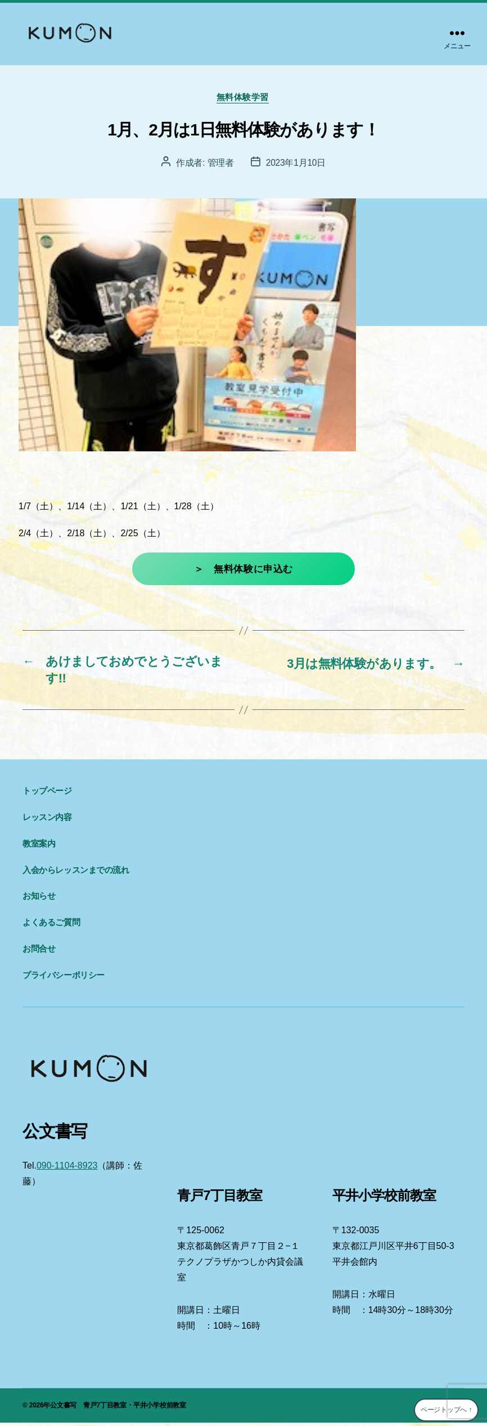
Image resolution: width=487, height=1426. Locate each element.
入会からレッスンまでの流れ (75, 873)
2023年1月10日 (295, 164)
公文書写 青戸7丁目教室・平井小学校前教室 (118, 1409)
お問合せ (38, 952)
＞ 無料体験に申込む (243, 570)
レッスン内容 (47, 820)
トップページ (47, 794)
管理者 (220, 164)
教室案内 (38, 847)
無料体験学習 (243, 98)
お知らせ (38, 899)
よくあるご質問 (51, 925)
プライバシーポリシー (63, 978)
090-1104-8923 (67, 1169)
